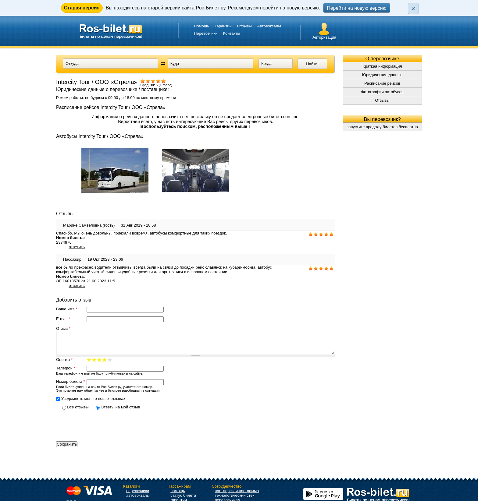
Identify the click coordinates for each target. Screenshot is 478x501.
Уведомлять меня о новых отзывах (93, 403)
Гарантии (223, 26)
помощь (177, 491)
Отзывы (244, 26)
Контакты (231, 33)
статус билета (183, 495)
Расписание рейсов (382, 83)
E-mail (63, 318)
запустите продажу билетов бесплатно (382, 127)
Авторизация (324, 37)
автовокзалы (138, 495)
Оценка (64, 364)
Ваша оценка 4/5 (104, 364)
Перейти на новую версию (356, 8)
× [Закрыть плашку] (413, 9)
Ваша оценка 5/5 (109, 364)
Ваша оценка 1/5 (89, 364)
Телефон (65, 372)
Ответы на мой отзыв (120, 411)
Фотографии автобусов (382, 92)
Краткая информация (382, 66)
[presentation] (102, 430)
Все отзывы (78, 411)
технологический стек (234, 495)
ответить (77, 247)
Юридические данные (382, 74)
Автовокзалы (269, 26)
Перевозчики (205, 33)
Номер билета (70, 386)
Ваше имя (66, 309)
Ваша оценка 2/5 (94, 364)
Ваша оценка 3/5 (99, 364)
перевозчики (137, 491)
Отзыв (63, 328)
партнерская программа (237, 491)
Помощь (201, 26)
